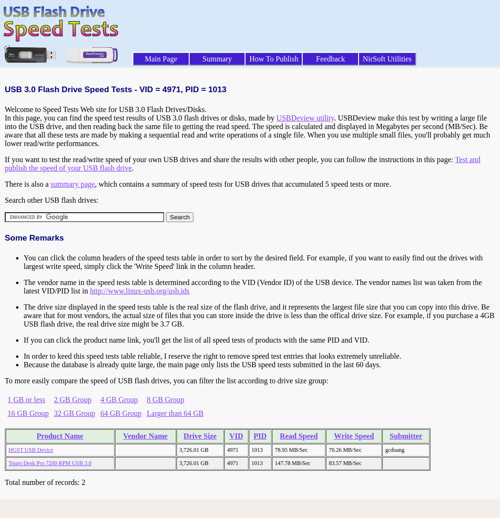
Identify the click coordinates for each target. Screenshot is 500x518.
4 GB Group (119, 400)
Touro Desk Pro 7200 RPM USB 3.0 (50, 463)
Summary (217, 59)
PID (260, 436)
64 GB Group (120, 413)
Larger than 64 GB (175, 413)
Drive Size (200, 436)
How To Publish (273, 59)
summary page (73, 184)
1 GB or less (26, 400)
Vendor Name (145, 436)
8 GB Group (165, 400)
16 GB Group (28, 413)
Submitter (406, 436)
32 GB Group (74, 413)
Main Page (161, 59)
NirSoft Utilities (387, 59)
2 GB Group (72, 400)
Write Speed (354, 436)
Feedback (330, 59)
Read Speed (298, 436)
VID (236, 436)
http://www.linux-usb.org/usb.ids (140, 291)
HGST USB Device (31, 450)
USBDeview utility (305, 118)
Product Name (59, 436)
